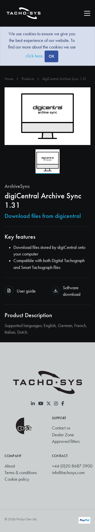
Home (9, 78)
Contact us (61, 427)
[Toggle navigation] (87, 13)
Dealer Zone (63, 434)
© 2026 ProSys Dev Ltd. (21, 519)
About (10, 466)
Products (28, 78)
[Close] (51, 56)
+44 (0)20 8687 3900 (72, 466)
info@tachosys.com (68, 472)
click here (34, 55)
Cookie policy (17, 479)
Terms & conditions (21, 472)
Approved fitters (66, 441)
